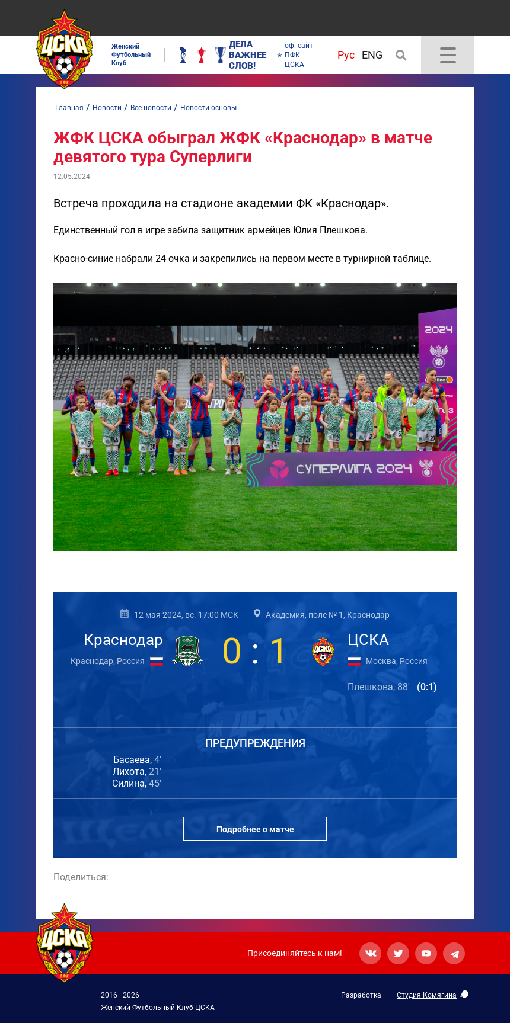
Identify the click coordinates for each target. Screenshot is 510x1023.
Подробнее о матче (255, 829)
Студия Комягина (427, 995)
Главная (69, 108)
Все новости (150, 108)
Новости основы (208, 108)
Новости (107, 108)
